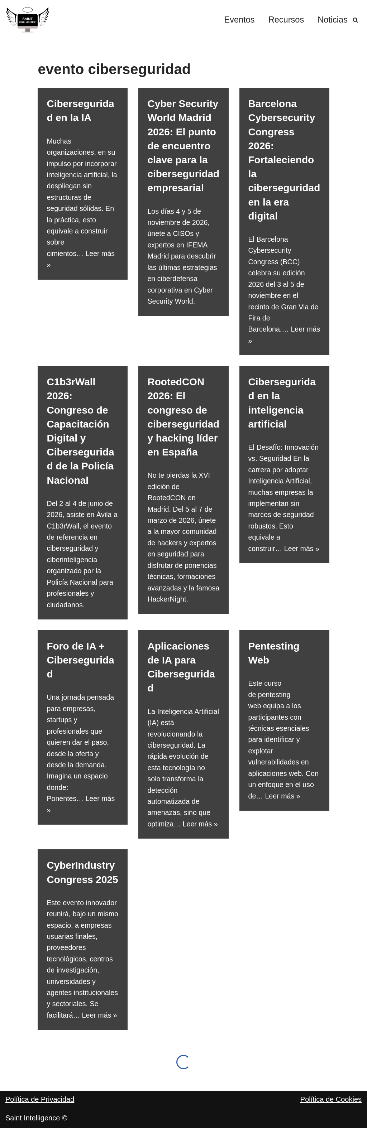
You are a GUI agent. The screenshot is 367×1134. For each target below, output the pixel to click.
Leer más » (201, 830)
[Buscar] (355, 20)
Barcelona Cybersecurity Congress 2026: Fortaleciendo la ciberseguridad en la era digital (284, 160)
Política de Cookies (331, 1120)
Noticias (332, 20)
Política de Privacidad (39, 1120)
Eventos (238, 20)
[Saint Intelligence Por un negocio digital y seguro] (27, 19)
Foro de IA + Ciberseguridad (80, 664)
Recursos (285, 20)
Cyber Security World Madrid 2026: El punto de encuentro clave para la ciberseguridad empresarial (183, 145)
